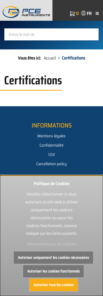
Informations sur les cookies (51, 244)
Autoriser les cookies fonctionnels (53, 271)
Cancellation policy (51, 164)
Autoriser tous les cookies (54, 285)
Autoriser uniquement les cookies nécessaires (53, 257)
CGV (51, 154)
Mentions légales (51, 136)
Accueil (50, 58)
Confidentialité (51, 145)
